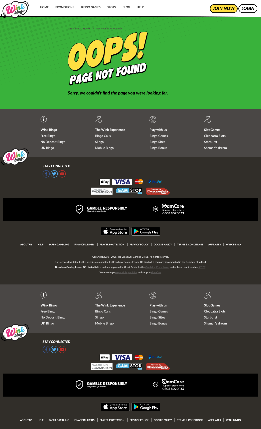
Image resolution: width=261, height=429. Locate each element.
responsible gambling (126, 272)
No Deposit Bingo (53, 142)
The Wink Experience (110, 130)
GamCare (156, 272)
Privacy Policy (139, 244)
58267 (201, 267)
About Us (26, 244)
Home (44, 7)
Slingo (99, 142)
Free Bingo (48, 136)
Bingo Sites (157, 142)
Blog (126, 7)
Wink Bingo (49, 130)
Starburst (210, 142)
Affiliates (214, 244)
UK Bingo (47, 148)
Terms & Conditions (190, 244)
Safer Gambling (59, 244)
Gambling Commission (157, 267)
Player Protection (112, 244)
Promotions (64, 7)
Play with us (158, 130)
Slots (111, 7)
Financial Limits (84, 244)
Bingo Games (91, 7)
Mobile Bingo (104, 148)
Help (140, 7)
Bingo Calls (103, 136)
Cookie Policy (163, 244)
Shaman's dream (215, 148)
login (247, 8)
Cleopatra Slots (215, 136)
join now (224, 8)
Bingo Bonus (158, 148)
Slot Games (212, 130)
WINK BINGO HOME (79, 28)
